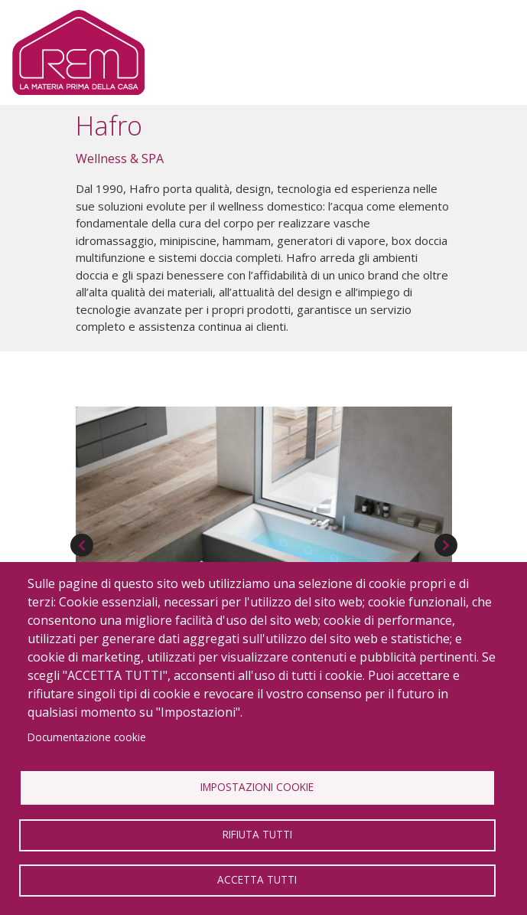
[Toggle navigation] (490, 52)
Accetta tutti (257, 879)
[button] (264, 513)
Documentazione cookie (87, 737)
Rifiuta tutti (257, 834)
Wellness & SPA (120, 158)
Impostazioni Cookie (257, 786)
